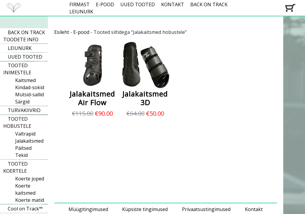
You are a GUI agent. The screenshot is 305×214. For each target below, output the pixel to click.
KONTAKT (172, 4)
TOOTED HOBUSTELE (17, 122)
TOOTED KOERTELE (15, 167)
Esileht (61, 32)
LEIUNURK (81, 11)
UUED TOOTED (137, 4)
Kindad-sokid (29, 87)
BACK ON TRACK (209, 4)
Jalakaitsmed (29, 141)
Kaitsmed (25, 80)
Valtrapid (25, 133)
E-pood (81, 32)
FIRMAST (79, 4)
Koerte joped (29, 178)
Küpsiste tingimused (145, 209)
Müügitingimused (88, 209)
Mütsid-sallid (29, 94)
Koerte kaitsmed (25, 189)
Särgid (22, 101)
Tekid (21, 155)
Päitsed (23, 148)
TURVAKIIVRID (24, 110)
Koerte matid (29, 200)
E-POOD (105, 4)
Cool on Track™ (25, 208)
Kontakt (254, 209)
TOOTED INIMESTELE (17, 69)
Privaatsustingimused (206, 209)
